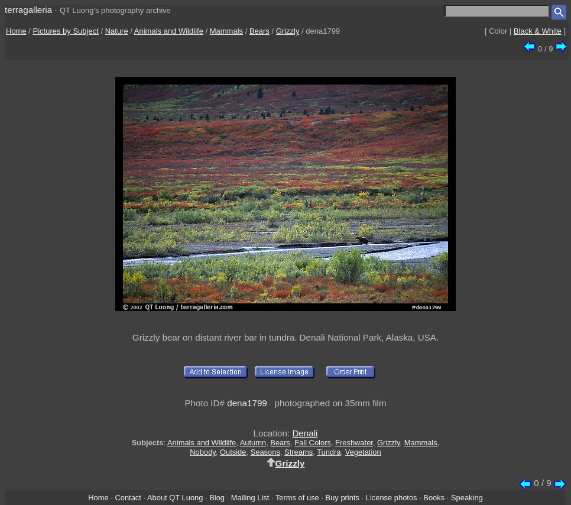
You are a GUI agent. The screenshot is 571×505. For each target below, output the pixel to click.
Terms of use (297, 497)
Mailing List (250, 497)
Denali (304, 433)
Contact (128, 497)
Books (434, 497)
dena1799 (247, 403)
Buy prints (342, 497)
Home (16, 31)
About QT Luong (175, 497)
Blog (217, 497)
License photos (391, 497)
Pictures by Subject (66, 31)
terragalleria (28, 10)
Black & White (538, 31)
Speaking (467, 497)
